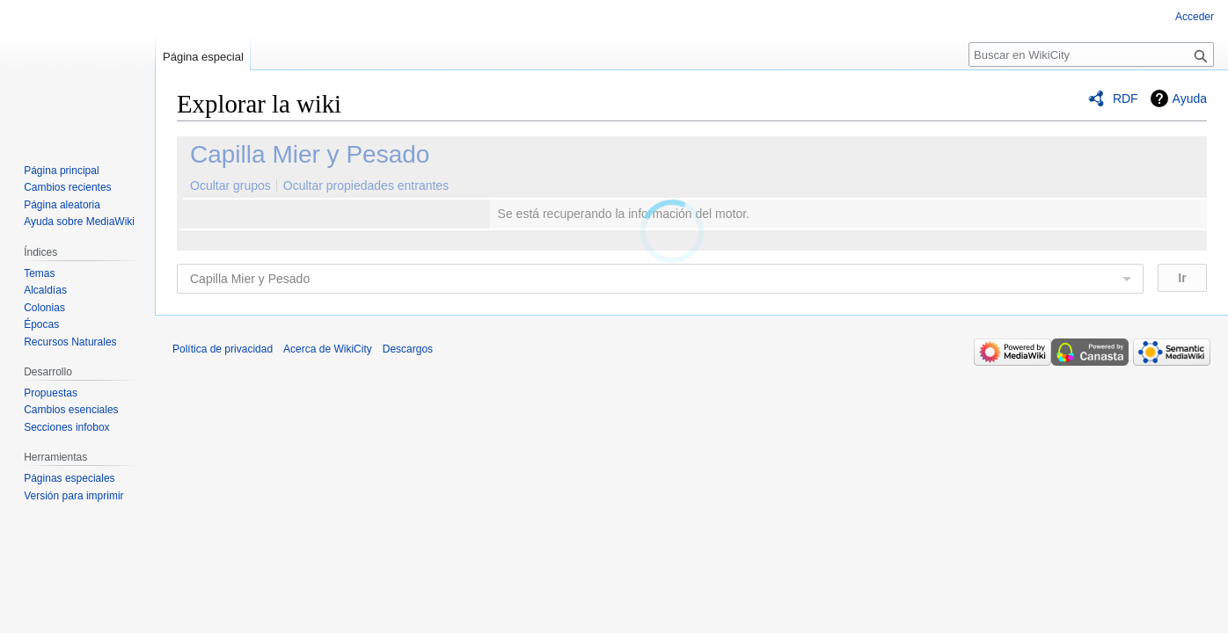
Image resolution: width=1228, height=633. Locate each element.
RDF (1125, 98)
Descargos (408, 349)
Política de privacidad (222, 349)
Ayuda (1190, 98)
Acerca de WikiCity (327, 349)
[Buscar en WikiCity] (1091, 54)
